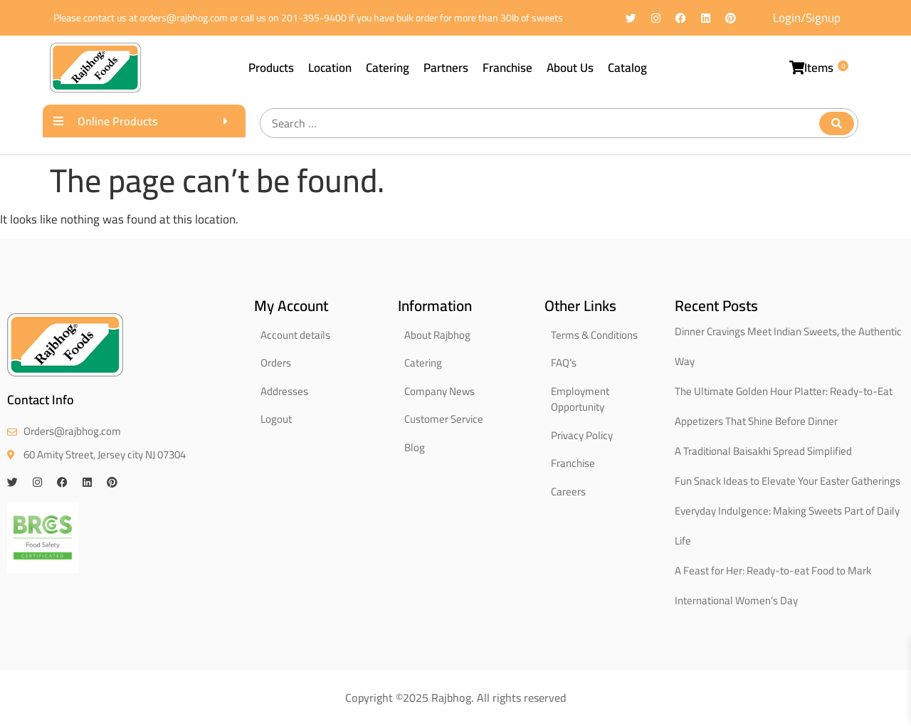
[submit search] (836, 123)
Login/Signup (807, 17)
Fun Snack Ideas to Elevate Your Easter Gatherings (787, 480)
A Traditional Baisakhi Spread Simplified (763, 451)
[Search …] (559, 123)
